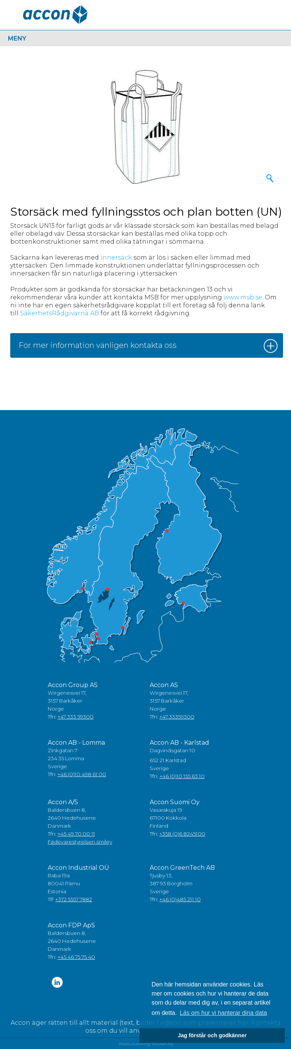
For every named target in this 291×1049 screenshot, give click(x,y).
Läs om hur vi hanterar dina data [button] (223, 1013)
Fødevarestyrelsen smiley (80, 842)
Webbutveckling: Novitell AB (146, 1043)
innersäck (116, 257)
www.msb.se (243, 297)
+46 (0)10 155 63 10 (182, 776)
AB (94, 313)
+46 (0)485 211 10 (180, 899)
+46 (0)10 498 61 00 (82, 774)
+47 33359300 (177, 717)
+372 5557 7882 (73, 899)
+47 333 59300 (76, 717)
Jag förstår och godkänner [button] (212, 1035)
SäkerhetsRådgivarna (54, 313)
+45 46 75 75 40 (76, 957)
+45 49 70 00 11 (76, 834)
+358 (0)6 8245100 (182, 834)
